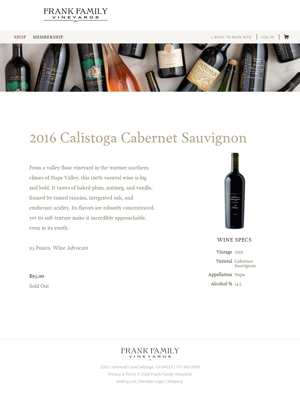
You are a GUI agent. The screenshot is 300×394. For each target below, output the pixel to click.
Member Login (151, 381)
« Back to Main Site (231, 37)
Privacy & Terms (122, 374)
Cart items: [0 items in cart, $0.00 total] (286, 36)
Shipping (175, 381)
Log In (267, 37)
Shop (20, 37)
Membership (48, 37)
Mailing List (126, 381)
